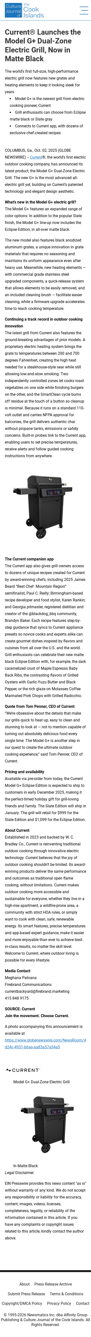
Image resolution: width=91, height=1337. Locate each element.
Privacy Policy (59, 1303)
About (24, 1284)
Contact (82, 1303)
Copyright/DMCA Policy (22, 1303)
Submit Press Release (26, 1294)
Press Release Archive (53, 1284)
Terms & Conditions (66, 1294)
